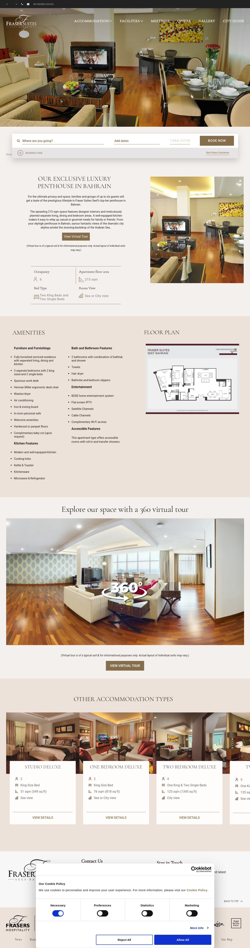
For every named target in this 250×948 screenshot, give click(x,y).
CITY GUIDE (233, 21)
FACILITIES (130, 21)
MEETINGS (160, 21)
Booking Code (34, 153)
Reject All (124, 939)
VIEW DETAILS (42, 835)
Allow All (183, 939)
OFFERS (184, 21)
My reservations (43, 4)
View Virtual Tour (125, 666)
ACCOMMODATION (91, 21)
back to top (233, 901)
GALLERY (206, 21)
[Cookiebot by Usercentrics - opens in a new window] (194, 869)
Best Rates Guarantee (217, 152)
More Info (197, 928)
